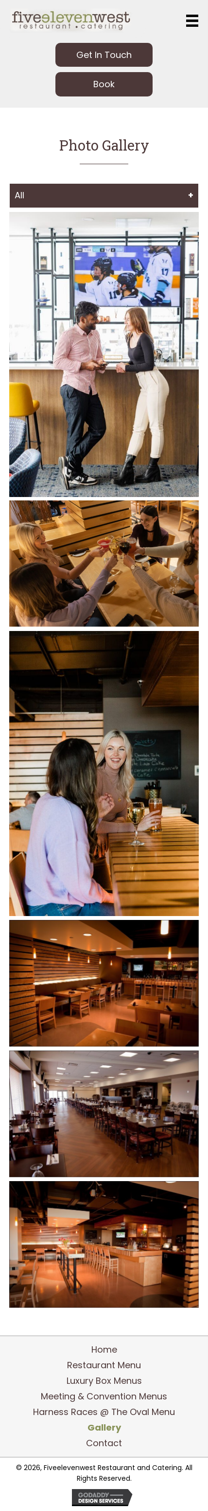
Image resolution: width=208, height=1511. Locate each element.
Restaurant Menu (104, 1365)
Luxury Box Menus (104, 1381)
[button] (104, 55)
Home (104, 1349)
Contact (104, 1443)
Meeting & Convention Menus (104, 1396)
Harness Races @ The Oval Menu (104, 1412)
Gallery (104, 1427)
